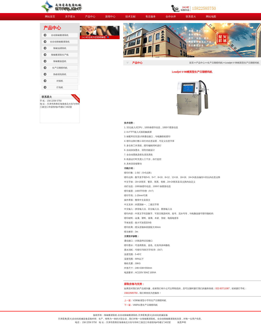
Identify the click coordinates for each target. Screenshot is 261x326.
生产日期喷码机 (59, 68)
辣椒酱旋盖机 (59, 61)
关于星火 (70, 16)
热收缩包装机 (59, 74)
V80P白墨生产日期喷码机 (145, 305)
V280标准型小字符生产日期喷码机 (149, 300)
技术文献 (130, 16)
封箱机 (60, 81)
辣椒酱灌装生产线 (60, 54)
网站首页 (50, 16)
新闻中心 (110, 16)
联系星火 (191, 16)
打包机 (60, 87)
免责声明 (181, 322)
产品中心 (90, 16)
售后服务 (151, 16)
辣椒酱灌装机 (110, 315)
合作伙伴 (171, 16)
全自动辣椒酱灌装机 (60, 41)
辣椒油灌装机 (59, 48)
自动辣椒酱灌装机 (60, 35)
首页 (191, 62)
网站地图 (211, 16)
